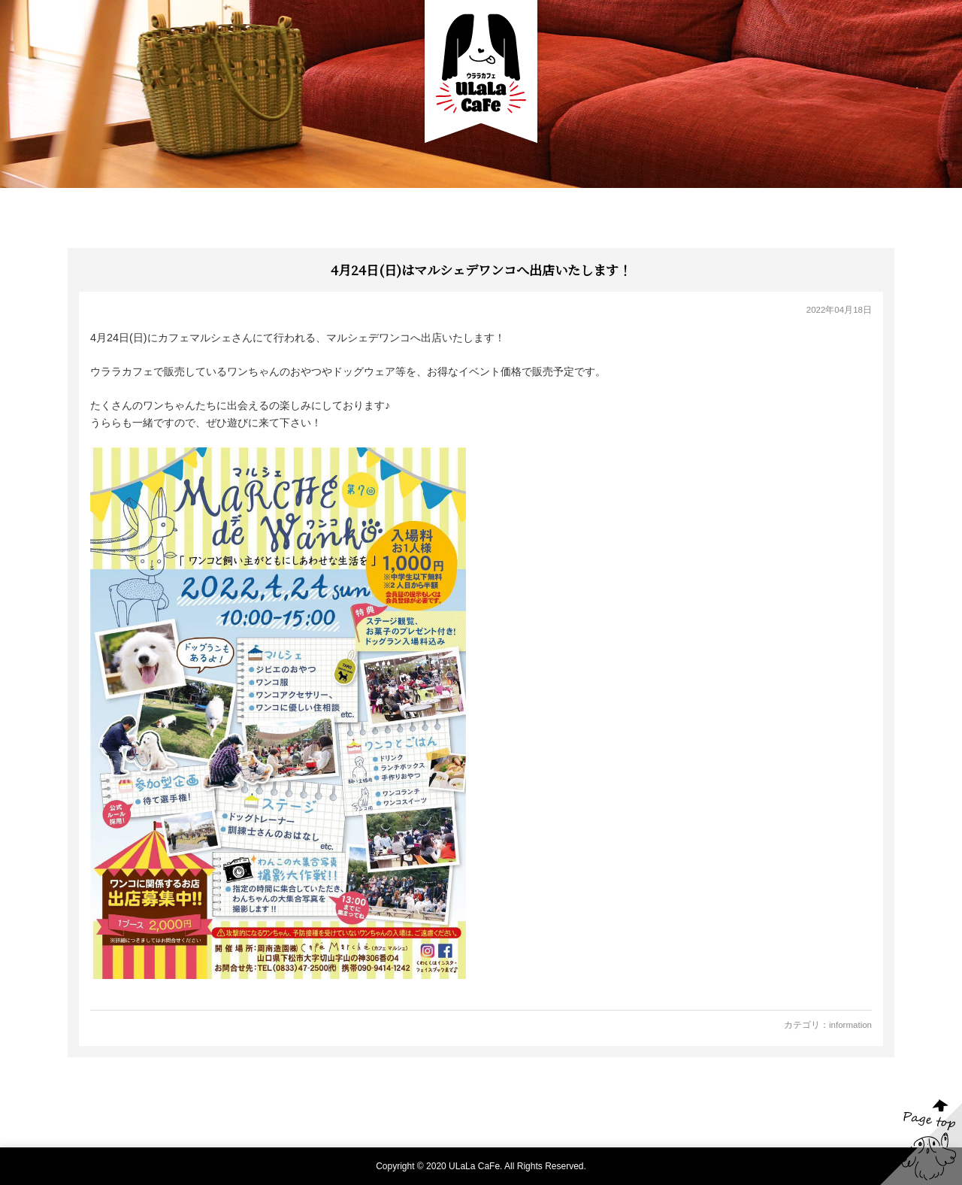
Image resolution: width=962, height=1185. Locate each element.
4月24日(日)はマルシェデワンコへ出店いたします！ (481, 269)
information (850, 1024)
